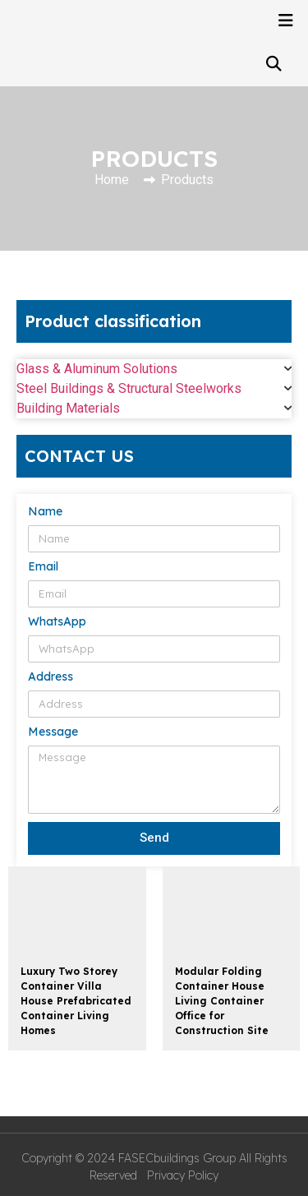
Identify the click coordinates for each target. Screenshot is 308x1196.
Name (45, 512)
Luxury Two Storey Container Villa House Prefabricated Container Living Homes (76, 1001)
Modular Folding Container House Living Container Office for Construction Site (222, 1001)
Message (53, 732)
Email (43, 567)
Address (50, 677)
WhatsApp (57, 622)
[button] (273, 63)
